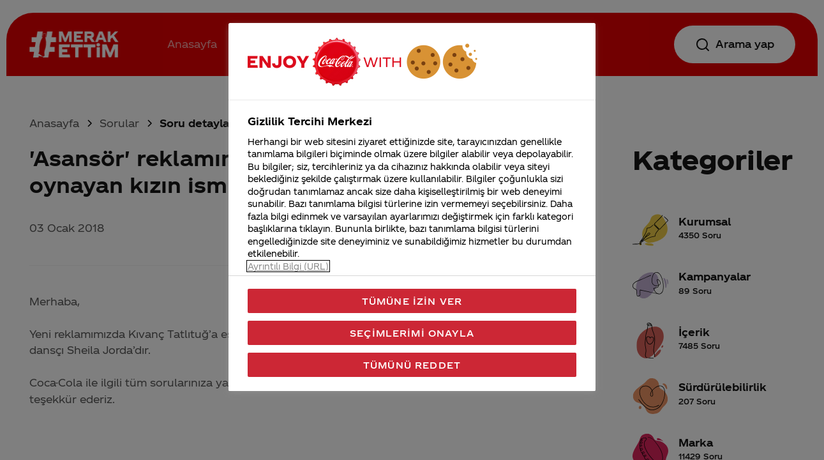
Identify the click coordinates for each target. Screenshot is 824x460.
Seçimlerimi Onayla (412, 333)
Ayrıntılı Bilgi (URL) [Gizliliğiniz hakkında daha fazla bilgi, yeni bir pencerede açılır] (288, 266)
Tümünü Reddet (412, 365)
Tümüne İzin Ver (412, 301)
